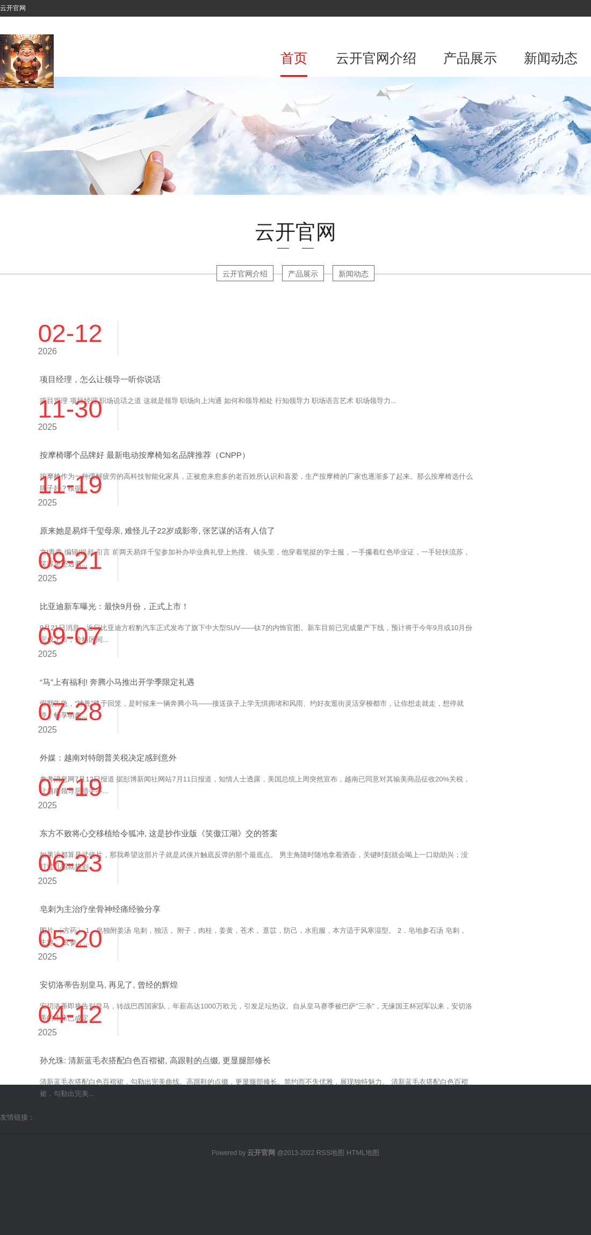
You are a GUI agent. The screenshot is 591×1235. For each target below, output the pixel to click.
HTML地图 (363, 1153)
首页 (293, 57)
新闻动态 (551, 57)
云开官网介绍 (376, 57)
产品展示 (470, 57)
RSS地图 (330, 1153)
